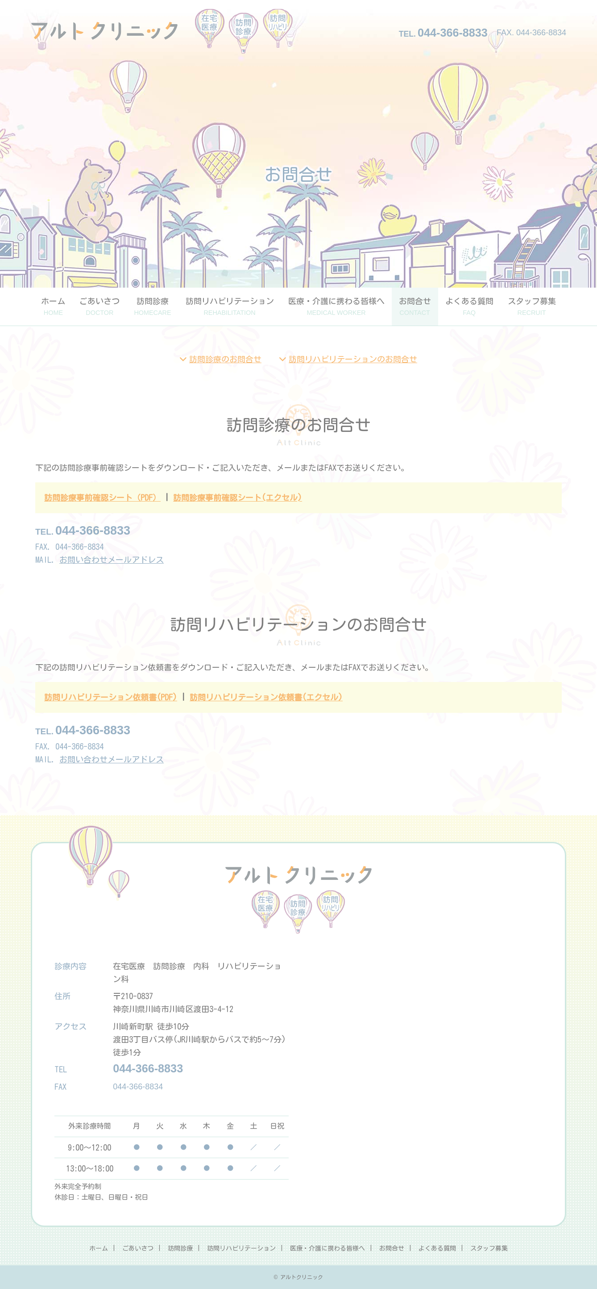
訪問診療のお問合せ (225, 359)
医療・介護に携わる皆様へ (336, 307)
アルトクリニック (162, 31)
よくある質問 (469, 307)
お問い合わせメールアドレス (111, 560)
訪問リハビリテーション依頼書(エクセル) (266, 697)
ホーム (53, 307)
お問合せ (415, 307)
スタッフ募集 (532, 307)
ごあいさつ (99, 307)
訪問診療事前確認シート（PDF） (102, 498)
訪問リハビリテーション (230, 307)
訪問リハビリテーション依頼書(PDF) (110, 697)
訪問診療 (152, 307)
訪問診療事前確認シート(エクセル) (237, 498)
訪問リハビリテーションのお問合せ (353, 359)
